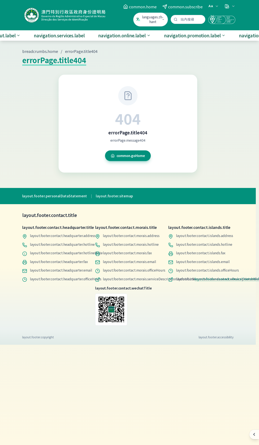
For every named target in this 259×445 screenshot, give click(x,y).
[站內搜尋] (188, 19)
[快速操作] (254, 434)
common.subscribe (182, 6)
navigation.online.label (124, 35)
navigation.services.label (59, 35)
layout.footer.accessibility (216, 337)
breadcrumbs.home (40, 51)
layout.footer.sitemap (114, 196)
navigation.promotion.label (195, 35)
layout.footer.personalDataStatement (54, 196)
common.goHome (128, 155)
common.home (140, 6)
